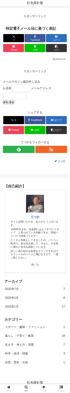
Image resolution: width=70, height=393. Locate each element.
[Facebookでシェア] (35, 38)
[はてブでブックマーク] (56, 38)
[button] (56, 48)
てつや (35, 216)
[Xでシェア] (13, 38)
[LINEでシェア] (35, 48)
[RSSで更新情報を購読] (51, 149)
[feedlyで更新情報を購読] (19, 149)
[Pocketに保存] (13, 48)
